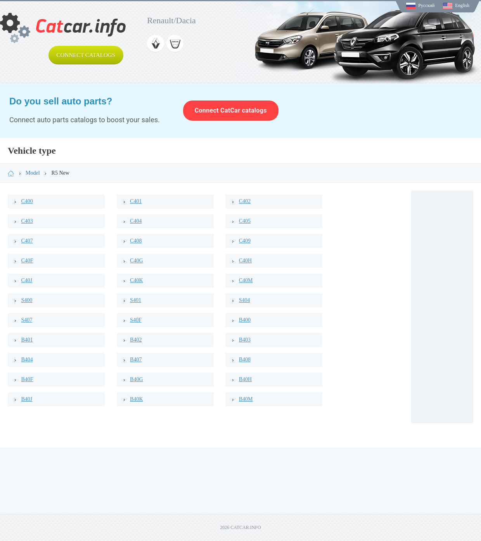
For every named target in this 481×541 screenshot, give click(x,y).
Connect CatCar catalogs (231, 110)
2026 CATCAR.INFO (240, 527)
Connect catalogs (86, 55)
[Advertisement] (442, 307)
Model (33, 173)
